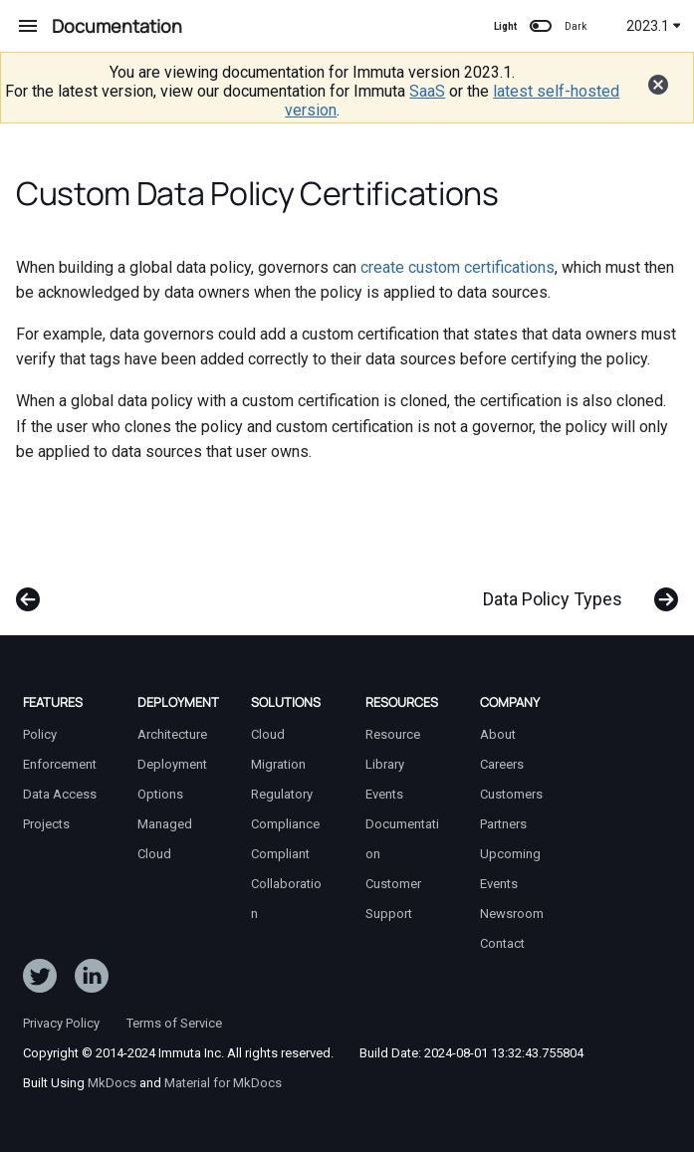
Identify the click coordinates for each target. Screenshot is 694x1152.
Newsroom (512, 913)
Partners (503, 823)
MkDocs (112, 1082)
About (498, 734)
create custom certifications (457, 267)
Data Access (60, 794)
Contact (502, 943)
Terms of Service (174, 1023)
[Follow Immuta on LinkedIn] (92, 980)
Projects (46, 823)
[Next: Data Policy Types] (574, 589)
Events (384, 794)
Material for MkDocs (223, 1082)
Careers (502, 764)
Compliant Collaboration (286, 883)
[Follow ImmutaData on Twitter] (40, 980)
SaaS (427, 91)
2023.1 (653, 26)
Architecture (172, 734)
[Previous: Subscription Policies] (30, 589)
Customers (511, 794)
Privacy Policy (61, 1023)
